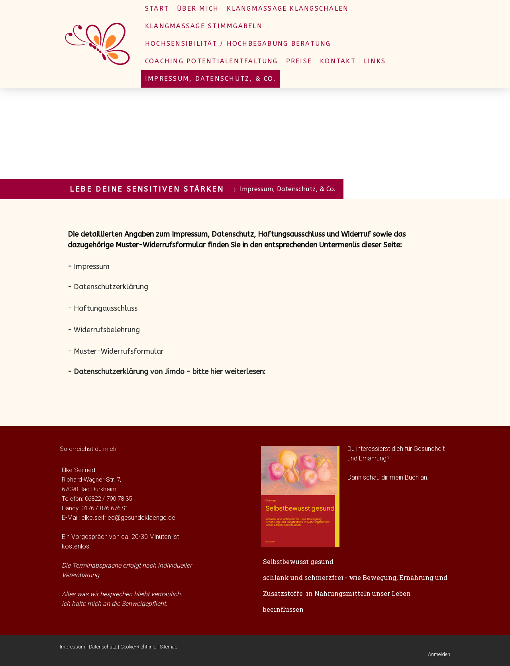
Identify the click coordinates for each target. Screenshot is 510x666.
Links (375, 61)
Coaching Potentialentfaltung (211, 61)
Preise (299, 61)
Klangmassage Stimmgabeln (204, 26)
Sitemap (169, 647)
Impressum (72, 647)
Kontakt (338, 61)
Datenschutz (103, 647)
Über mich (198, 8)
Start (157, 8)
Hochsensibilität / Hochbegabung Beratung (238, 43)
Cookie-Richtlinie (138, 647)
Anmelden (439, 654)
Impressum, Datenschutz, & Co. (210, 78)
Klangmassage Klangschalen (288, 8)
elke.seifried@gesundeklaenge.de (128, 517)
